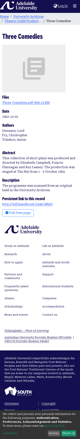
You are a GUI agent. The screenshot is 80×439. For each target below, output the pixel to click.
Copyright (48, 403)
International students (57, 286)
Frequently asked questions (16, 288)
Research (10, 254)
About (46, 254)
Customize (10, 433)
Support (48, 274)
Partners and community (13, 276)
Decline (54, 433)
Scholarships (13, 306)
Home (4, 16)
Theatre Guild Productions (23, 21)
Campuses (49, 298)
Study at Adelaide (16, 245)
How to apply (13, 262)
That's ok (68, 433)
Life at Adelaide (53, 245)
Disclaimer (11, 403)
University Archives (28, 16)
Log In (63, 6)
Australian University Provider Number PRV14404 (37, 337)
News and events (16, 314)
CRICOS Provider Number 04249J (26, 341)
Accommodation (53, 306)
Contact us (49, 314)
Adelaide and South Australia (56, 264)
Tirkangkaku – (26, 330)
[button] (55, 6)
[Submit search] (50, 6)
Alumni (9, 298)
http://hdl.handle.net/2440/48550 (27, 204)
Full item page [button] (18, 213)
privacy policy (54, 425)
